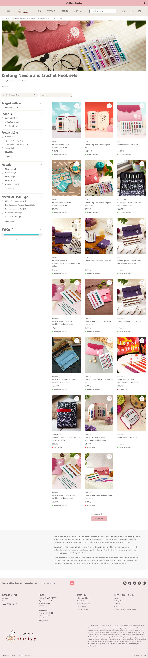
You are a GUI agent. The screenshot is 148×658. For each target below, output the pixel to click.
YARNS (38, 11)
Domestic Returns (82, 601)
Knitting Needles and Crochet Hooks (23, 18)
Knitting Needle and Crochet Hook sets (49, 18)
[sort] (56, 95)
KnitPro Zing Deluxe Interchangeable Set (91, 560)
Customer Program (83, 609)
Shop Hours (43, 618)
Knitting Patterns (119, 601)
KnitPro (131, 539)
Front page (5, 18)
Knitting (78, 11)
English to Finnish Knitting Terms (125, 609)
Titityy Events (43, 621)
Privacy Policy (81, 606)
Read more (5, 87)
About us (5, 598)
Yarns (116, 598)
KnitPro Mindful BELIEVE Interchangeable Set (110, 557)
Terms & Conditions (83, 604)
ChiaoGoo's (87, 542)
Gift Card (117, 604)
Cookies (136, 655)
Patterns (51, 11)
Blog (115, 606)
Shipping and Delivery (84, 598)
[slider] (2, 234)
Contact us (5, 601)
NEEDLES (64, 11)
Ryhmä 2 (143, 655)
